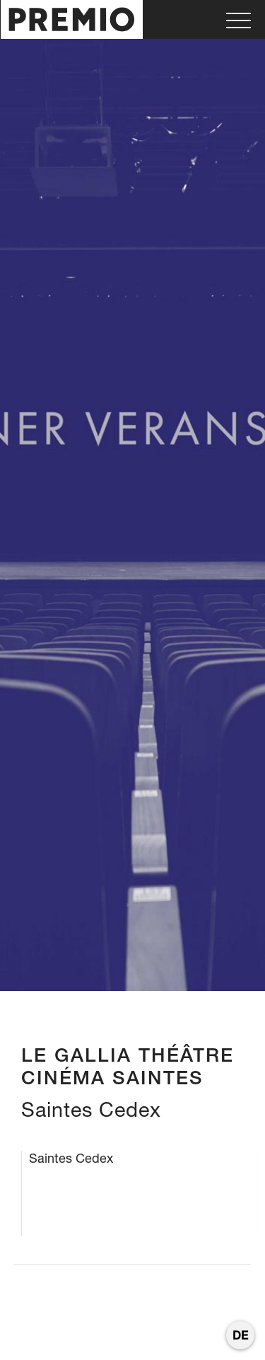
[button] (238, 19)
